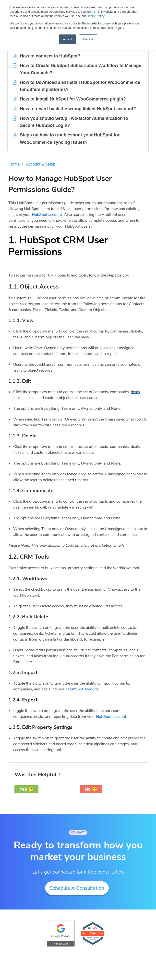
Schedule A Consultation (77, 888)
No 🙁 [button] (91, 789)
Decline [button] (88, 39)
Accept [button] (67, 39)
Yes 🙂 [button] (26, 789)
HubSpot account (47, 214)
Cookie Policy (95, 16)
